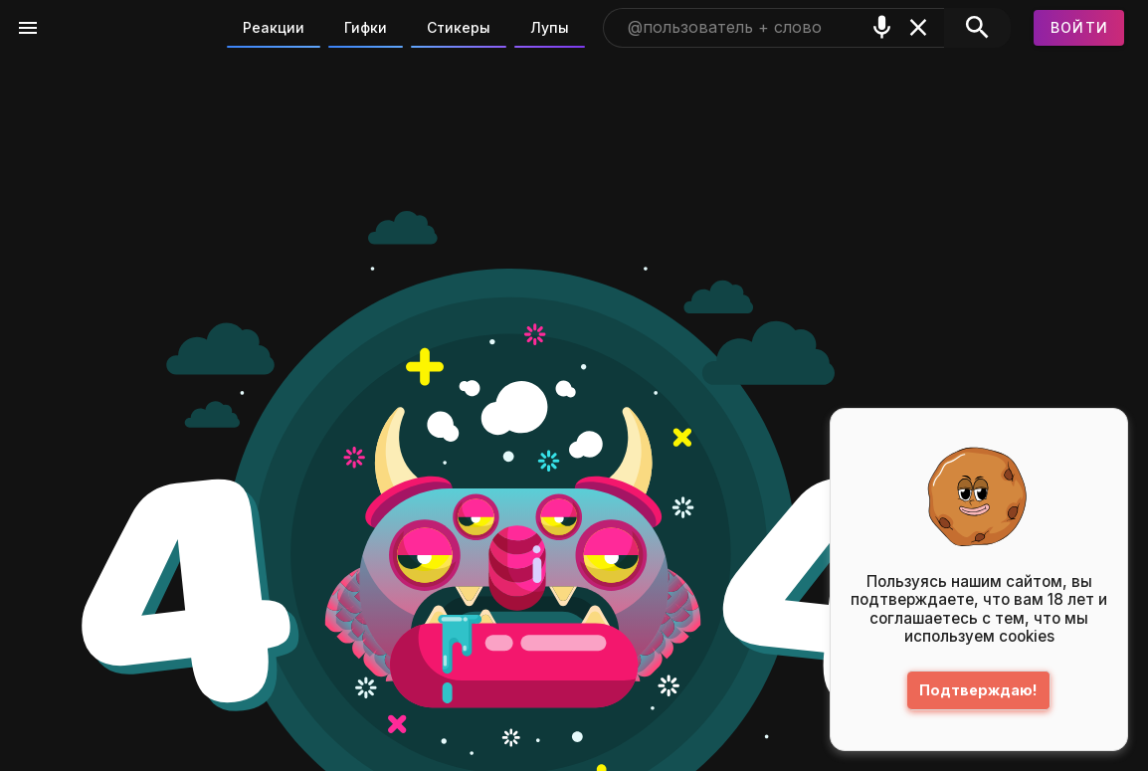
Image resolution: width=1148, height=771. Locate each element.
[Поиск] (977, 28)
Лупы (549, 27)
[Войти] (1079, 28)
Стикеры (458, 27)
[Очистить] (918, 27)
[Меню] (28, 28)
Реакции (273, 27)
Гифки (365, 27)
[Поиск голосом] (881, 27)
